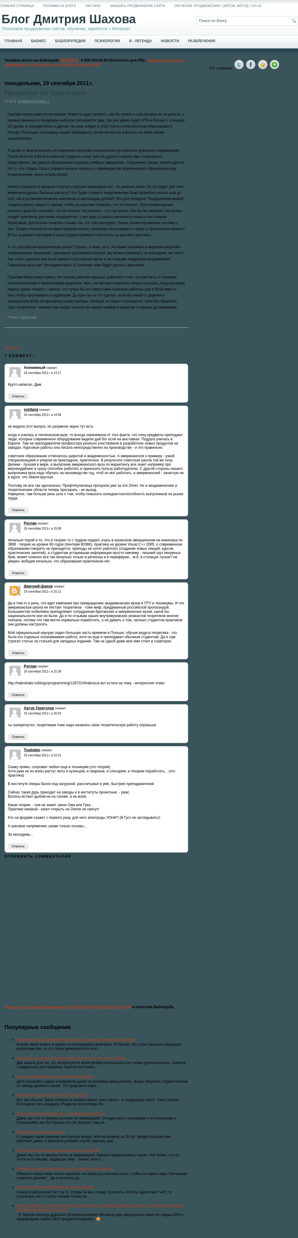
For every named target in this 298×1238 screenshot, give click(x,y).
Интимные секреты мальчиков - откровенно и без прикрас (65, 1169)
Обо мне (93, 6)
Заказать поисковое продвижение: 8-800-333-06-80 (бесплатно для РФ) (68, 1007)
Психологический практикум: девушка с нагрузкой (58, 1150)
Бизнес (38, 41)
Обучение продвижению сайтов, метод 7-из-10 (218, 6)
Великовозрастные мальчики (41, 1132)
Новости (170, 41)
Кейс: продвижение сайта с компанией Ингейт (55, 1076)
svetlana (31, 409)
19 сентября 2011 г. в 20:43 (42, 713)
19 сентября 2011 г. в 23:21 (42, 755)
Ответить (18, 396)
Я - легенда (140, 41)
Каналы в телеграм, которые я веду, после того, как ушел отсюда (71, 1058)
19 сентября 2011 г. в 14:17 (42, 373)
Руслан (30, 523)
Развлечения (201, 41)
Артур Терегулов (39, 708)
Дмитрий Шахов (38, 586)
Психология (107, 41)
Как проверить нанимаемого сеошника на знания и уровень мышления (76, 1039)
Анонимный (34, 368)
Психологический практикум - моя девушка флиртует (61, 1113)
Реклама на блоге (59, 6)
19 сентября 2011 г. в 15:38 (42, 671)
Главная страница (17, 6)
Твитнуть (12, 348)
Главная (13, 41)
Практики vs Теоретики (46, 93)
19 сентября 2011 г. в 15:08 (42, 528)
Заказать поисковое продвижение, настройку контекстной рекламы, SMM (94, 62)
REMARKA (69, 60)
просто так (28, 317)
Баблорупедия (70, 41)
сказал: (51, 367)
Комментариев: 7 (33, 101)
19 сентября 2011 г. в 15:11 (42, 591)
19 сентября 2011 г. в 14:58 (42, 414)
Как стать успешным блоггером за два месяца (55, 1187)
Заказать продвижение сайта (137, 6)
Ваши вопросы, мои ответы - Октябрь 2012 (52, 1095)
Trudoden (32, 750)
